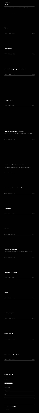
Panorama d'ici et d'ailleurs (10, 272)
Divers (5, 28)
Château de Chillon (8, 374)
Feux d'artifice (7, 208)
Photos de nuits (8, 48)
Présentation (26, 7)
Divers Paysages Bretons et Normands (13, 187)
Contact (20, 7)
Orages (9, 100)
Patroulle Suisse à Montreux (14, 131)
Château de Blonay (8, 333)
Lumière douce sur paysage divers (15, 69)
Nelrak (6, 5)
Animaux (6, 228)
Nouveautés (15, 7)
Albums (9, 7)
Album (5, 13)
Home (5, 7)
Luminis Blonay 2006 (9, 313)
